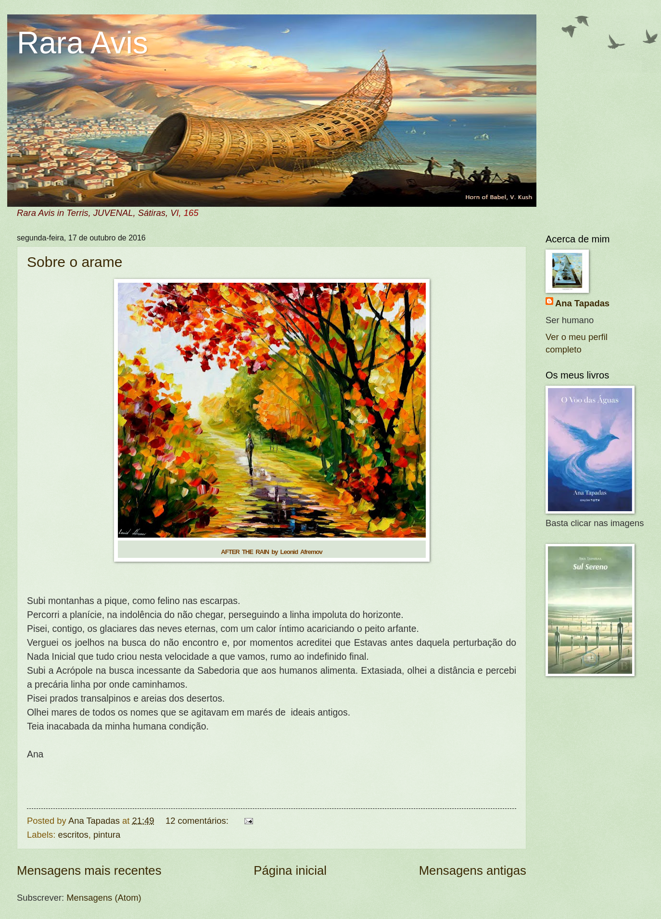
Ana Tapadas (582, 303)
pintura (106, 835)
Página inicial (290, 870)
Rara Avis (82, 42)
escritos (73, 835)
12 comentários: (198, 821)
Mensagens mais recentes (89, 870)
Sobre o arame (74, 262)
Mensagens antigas (472, 870)
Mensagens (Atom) (103, 898)
